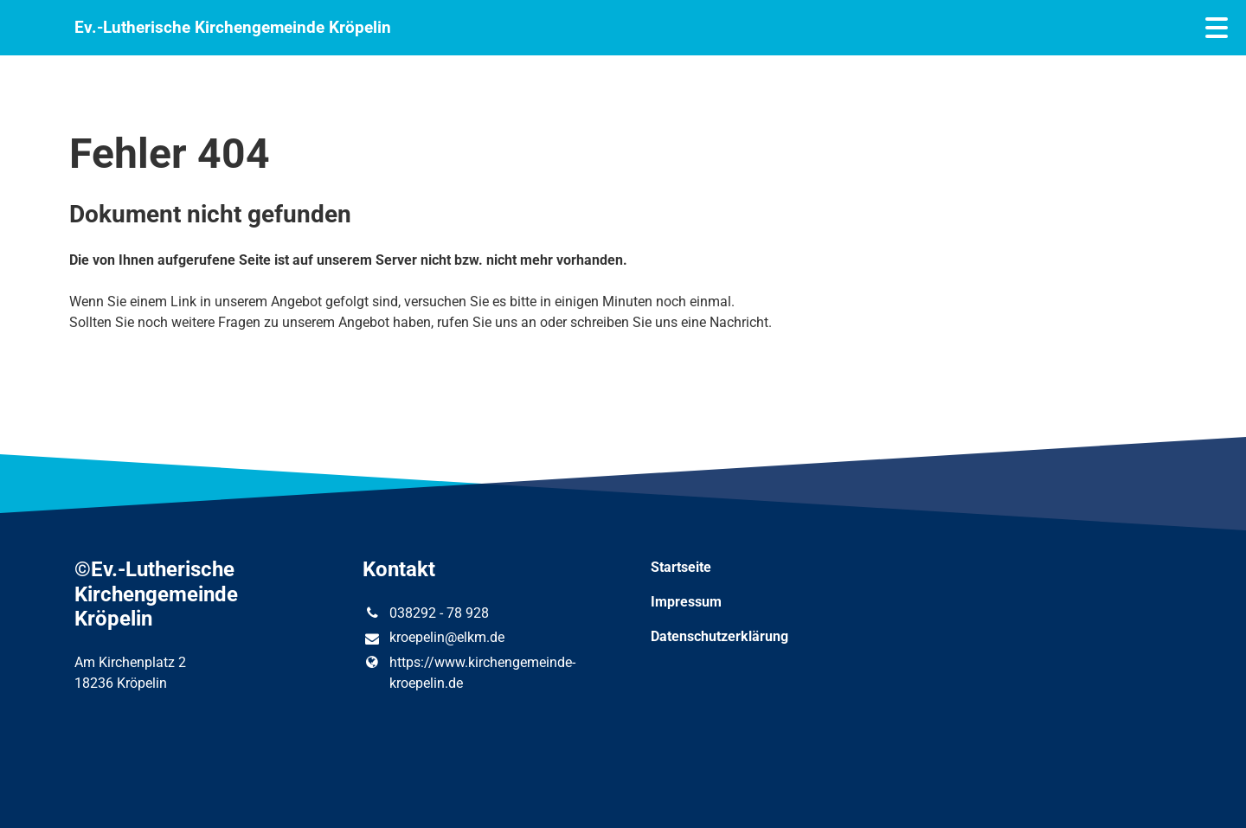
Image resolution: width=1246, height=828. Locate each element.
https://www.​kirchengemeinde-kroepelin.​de (469, 673)
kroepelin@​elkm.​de (433, 638)
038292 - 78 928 (425, 613)
